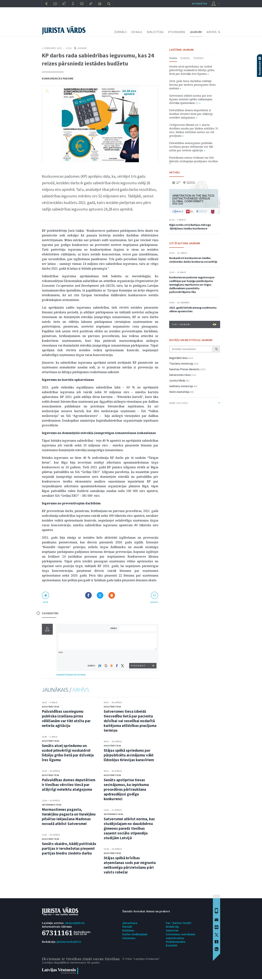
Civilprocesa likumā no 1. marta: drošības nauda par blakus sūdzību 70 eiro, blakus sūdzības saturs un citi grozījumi (193, 130)
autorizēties (199, 3)
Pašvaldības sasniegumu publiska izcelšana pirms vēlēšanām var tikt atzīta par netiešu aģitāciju (66, 718)
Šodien (173, 58)
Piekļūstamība (176, 941)
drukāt (154, 602)
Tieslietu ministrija (181, 363)
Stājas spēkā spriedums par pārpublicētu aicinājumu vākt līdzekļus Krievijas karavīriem (129, 755)
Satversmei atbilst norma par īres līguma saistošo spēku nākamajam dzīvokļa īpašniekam (190, 99)
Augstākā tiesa (50, 706)
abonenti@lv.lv (75, 923)
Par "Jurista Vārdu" (179, 923)
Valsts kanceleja (179, 392)
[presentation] (138, 656)
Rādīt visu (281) (194, 403)
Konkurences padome (58, 78)
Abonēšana (129, 923)
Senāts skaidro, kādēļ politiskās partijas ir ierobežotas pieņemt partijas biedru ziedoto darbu (69, 848)
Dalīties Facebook (88, 595)
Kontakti (171, 945)
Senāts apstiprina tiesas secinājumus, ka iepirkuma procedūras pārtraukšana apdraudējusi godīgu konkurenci (126, 789)
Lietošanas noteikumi (180, 934)
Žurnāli (127, 926)
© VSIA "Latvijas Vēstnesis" (141, 959)
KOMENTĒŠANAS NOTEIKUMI (71, 674)
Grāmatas (129, 938)
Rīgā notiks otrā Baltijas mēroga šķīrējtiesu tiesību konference (190, 226)
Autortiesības (175, 938)
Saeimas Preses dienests (184, 369)
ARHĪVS (212, 32)
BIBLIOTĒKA (155, 32)
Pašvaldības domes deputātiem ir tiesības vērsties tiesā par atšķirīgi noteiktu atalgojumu (68, 784)
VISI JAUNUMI (194, 324)
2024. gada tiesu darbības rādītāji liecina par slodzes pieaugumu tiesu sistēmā (192, 84)
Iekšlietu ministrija (181, 386)
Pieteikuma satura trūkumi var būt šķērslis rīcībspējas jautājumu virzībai (193, 160)
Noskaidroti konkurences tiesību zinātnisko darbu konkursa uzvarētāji (193, 259)
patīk (45, 602)
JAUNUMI (196, 32)
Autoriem (172, 930)
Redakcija (172, 926)
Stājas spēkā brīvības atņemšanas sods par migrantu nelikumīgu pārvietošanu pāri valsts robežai (130, 865)
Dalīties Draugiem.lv (111, 595)
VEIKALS (136, 32)
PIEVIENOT (138, 665)
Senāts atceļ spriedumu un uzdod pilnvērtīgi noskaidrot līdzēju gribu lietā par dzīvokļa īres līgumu (68, 752)
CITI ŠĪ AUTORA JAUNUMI (184, 243)
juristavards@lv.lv (69, 941)
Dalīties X (100, 595)
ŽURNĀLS (120, 32)
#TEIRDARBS (176, 32)
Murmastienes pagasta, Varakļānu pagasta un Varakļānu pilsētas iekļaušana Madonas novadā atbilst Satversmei (69, 816)
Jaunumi (81, 48)
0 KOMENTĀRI (50, 613)
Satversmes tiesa (51, 804)
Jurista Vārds (177, 380)
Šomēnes (198, 58)
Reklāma (128, 930)
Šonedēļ (185, 58)
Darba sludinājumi (134, 934)
